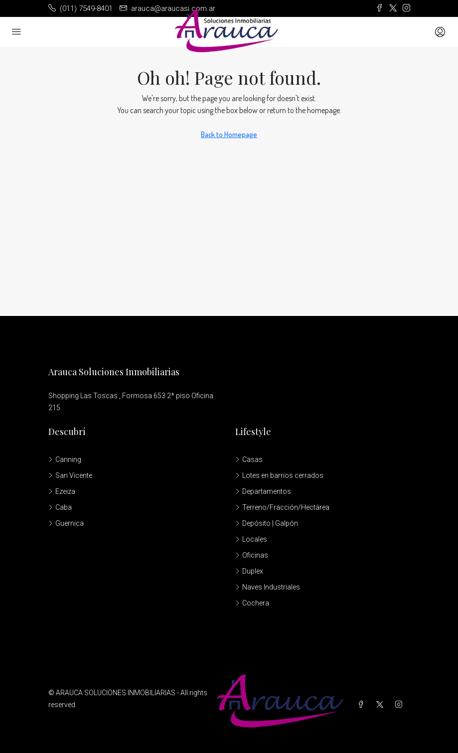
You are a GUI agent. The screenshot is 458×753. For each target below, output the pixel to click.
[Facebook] (362, 705)
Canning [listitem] (64, 459)
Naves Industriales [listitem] (267, 587)
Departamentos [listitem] (263, 491)
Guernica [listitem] (66, 523)
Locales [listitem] (251, 539)
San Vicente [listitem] (70, 475)
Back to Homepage (229, 134)
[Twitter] (381, 705)
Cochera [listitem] (252, 603)
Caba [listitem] (60, 507)
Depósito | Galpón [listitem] (266, 523)
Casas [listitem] (249, 459)
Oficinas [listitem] (251, 555)
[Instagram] (400, 705)
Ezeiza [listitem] (61, 491)
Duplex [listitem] (249, 571)
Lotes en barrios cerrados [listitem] (279, 475)
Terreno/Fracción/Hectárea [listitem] (282, 507)
